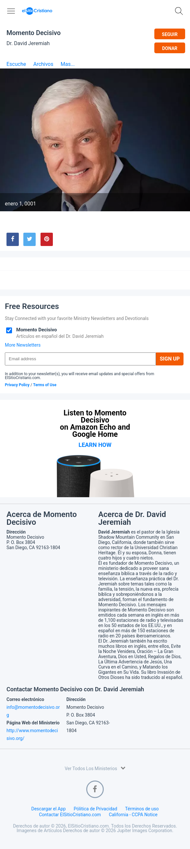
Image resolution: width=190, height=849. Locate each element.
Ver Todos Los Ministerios (95, 768)
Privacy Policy (17, 385)
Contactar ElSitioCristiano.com (70, 814)
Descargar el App (48, 808)
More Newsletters (23, 345)
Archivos (43, 64)
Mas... (68, 64)
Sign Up (170, 359)
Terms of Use (44, 385)
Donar (169, 48)
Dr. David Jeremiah (28, 43)
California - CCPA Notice (133, 814)
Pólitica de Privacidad (95, 808)
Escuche (16, 64)
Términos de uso (142, 808)
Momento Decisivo (33, 33)
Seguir (169, 34)
